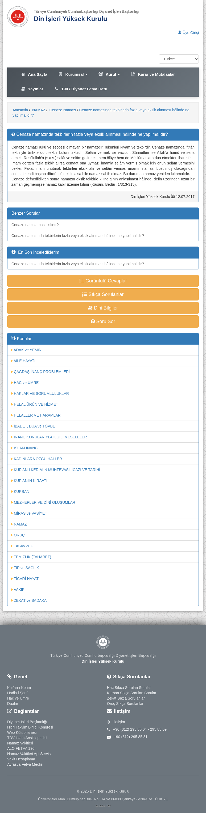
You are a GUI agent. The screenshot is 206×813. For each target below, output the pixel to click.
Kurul (109, 74)
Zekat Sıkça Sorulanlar (126, 698)
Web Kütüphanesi (21, 732)
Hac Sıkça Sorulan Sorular (129, 687)
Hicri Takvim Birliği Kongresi (30, 727)
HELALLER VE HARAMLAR (36, 415)
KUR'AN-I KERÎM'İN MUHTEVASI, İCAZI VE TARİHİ (55, 470)
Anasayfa (20, 110)
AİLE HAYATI (23, 361)
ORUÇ (18, 535)
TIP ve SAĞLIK (25, 568)
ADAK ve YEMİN (26, 350)
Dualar (12, 703)
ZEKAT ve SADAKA (29, 600)
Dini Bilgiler (103, 308)
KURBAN (20, 491)
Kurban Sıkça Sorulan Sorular (131, 693)
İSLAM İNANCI (25, 448)
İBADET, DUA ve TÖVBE (33, 426)
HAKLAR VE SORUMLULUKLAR (40, 393)
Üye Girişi (188, 33)
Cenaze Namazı (62, 110)
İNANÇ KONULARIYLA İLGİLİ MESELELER (49, 437)
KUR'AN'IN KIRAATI (29, 481)
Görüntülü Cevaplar (103, 280)
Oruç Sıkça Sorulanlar (125, 703)
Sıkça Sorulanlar (102, 294)
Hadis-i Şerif (17, 693)
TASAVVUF (22, 546)
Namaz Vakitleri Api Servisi (29, 754)
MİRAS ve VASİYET (29, 513)
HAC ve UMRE (25, 382)
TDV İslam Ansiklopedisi (27, 738)
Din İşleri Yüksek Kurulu (70, 18)
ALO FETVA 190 (20, 748)
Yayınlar (31, 89)
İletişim (116, 722)
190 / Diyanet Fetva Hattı (81, 89)
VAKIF (17, 589)
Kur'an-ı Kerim (19, 687)
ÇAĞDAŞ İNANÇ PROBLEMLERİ (40, 372)
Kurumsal (73, 74)
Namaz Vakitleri (20, 743)
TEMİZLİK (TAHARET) (31, 557)
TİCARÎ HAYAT (25, 579)
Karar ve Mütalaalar (152, 74)
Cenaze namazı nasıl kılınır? (35, 225)
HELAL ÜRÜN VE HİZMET (34, 404)
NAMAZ (38, 110)
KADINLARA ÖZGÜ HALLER (36, 459)
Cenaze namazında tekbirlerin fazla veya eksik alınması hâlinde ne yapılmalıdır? (77, 236)
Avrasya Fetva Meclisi (25, 764)
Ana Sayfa (33, 74)
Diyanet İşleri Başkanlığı (27, 722)
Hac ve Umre (18, 698)
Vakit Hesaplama (21, 759)
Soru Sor (103, 321)
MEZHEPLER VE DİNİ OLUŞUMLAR (43, 502)
